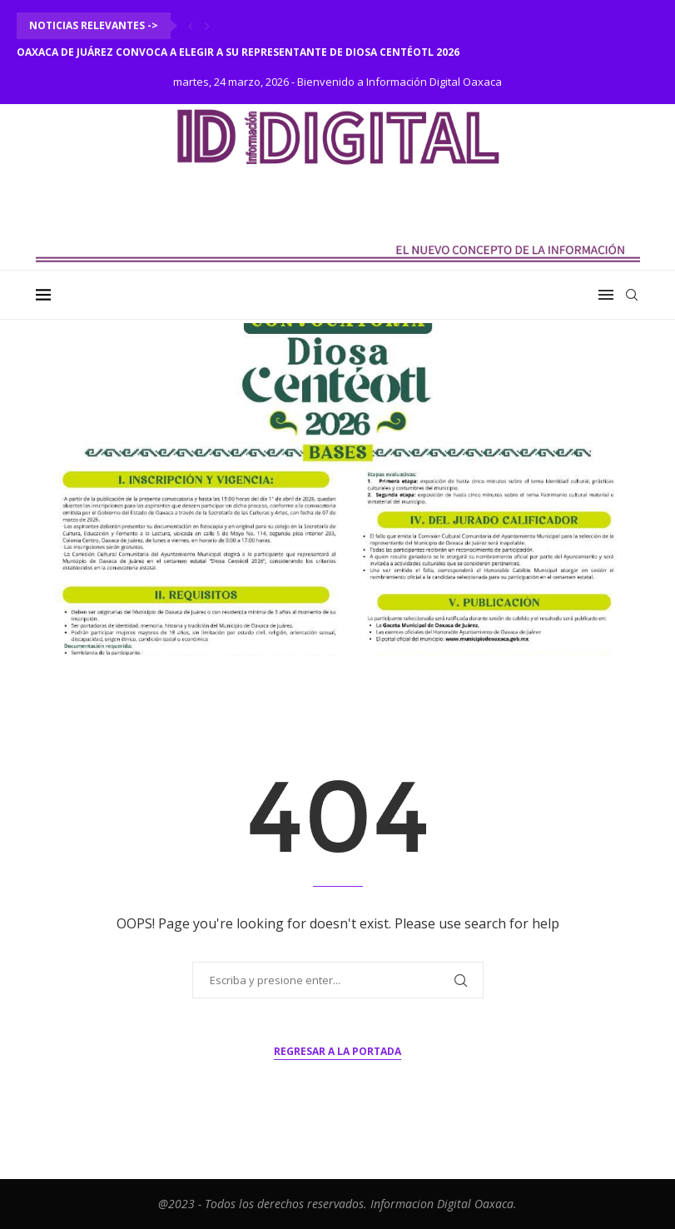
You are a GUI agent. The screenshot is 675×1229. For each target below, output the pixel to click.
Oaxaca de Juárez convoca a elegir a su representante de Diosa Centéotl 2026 (238, 52)
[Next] (207, 25)
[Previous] (190, 25)
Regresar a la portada (337, 1051)
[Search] (631, 295)
